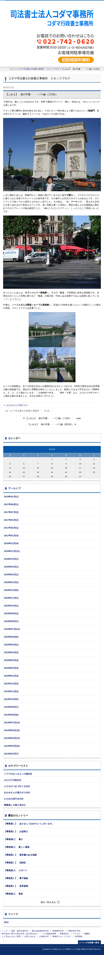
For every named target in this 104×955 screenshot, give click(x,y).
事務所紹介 (64, 934)
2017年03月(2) (11, 520)
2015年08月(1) (11, 621)
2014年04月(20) (12, 746)
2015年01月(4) (11, 676)
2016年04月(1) (11, 566)
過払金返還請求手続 (40, 931)
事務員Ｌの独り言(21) (14, 805)
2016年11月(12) (12, 551)
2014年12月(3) (11, 683)
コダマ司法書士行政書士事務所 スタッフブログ (38, 69)
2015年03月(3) (11, 660)
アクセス (76, 934)
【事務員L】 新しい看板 (16, 847)
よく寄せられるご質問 (11, 936)
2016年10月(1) (11, 559)
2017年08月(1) (11, 504)
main (78, 418)
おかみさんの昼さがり (17, 405)
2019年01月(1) (11, 496)
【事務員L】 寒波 (13, 894)
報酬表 (87, 934)
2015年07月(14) (12, 629)
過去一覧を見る (48, 902)
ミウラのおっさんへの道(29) (18, 774)
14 (38, 468)
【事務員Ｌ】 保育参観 (16, 886)
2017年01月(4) (11, 535)
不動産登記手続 (73, 931)
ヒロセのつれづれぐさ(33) (17, 786)
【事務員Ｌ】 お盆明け (16, 831)
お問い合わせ (30, 936)
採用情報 (78, 936)
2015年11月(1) (11, 598)
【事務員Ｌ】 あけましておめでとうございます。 (29, 823)
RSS (6, 922)
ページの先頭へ (89, 942)
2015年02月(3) (11, 668)
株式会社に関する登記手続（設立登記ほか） (20, 934)
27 (24, 476)
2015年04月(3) (11, 652)
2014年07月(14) (12, 722)
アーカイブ (14, 488)
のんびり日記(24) (12, 780)
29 (52, 476)
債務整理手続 (58, 931)
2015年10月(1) (11, 605)
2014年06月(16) (12, 730)
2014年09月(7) (11, 707)
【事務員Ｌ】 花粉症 (15, 862)
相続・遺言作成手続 (19, 931)
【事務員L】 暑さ (13, 839)
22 (52, 472)
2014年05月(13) (12, 738)
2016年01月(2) (11, 582)
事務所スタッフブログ (61, 936)
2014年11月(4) (11, 691)
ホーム (13, 69)
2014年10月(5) (11, 699)
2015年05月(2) (11, 644)
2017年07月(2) (11, 512)
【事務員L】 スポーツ (15, 870)
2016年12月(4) (11, 543)
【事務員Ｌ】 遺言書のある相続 (20, 855)
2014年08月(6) (11, 714)
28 (38, 476)
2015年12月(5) (11, 590)
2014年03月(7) (11, 753)
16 (66, 468)
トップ (4, 931)
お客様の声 (44, 936)
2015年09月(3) (11, 613)
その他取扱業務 (49, 934)
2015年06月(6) (11, 637)
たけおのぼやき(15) (13, 798)
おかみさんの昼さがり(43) (17, 792)
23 (66, 472)
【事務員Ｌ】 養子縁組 (16, 878)
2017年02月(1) (11, 528)
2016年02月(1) (11, 574)
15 (52, 468)
